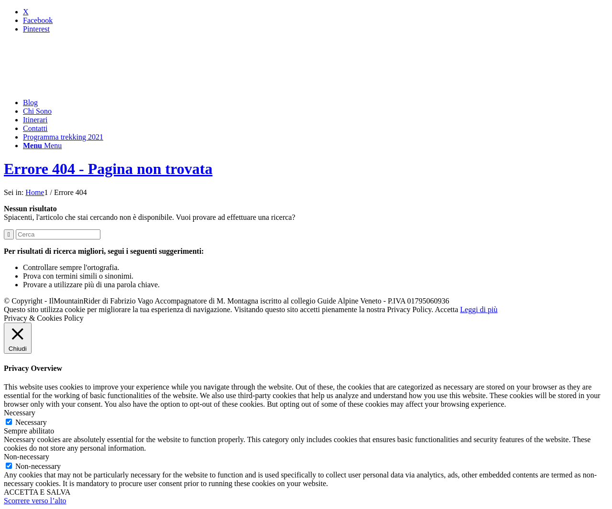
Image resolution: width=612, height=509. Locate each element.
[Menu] (42, 145)
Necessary (31, 422)
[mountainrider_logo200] (75, 86)
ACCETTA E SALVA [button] (37, 492)
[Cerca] (58, 234)
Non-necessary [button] (26, 457)
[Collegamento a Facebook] (38, 20)
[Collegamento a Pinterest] (36, 29)
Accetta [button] (446, 309)
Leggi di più (478, 309)
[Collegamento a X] (26, 12)
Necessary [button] (19, 413)
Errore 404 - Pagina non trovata (108, 168)
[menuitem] (315, 102)
